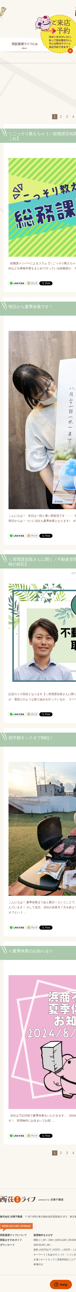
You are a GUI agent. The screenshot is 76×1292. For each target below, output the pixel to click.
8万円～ (68, 1249)
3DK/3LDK (39, 1244)
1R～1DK (48, 1240)
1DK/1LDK (60, 1240)
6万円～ (57, 1249)
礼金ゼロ (52, 1254)
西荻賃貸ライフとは (20, 45)
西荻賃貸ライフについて (13, 1235)
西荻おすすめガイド (11, 1240)
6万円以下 (45, 1249)
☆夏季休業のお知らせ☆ (31, 951)
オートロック (47, 1259)
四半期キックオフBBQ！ (31, 737)
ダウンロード (7, 1244)
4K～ (49, 1244)
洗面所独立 (63, 1259)
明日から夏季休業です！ (31, 306)
